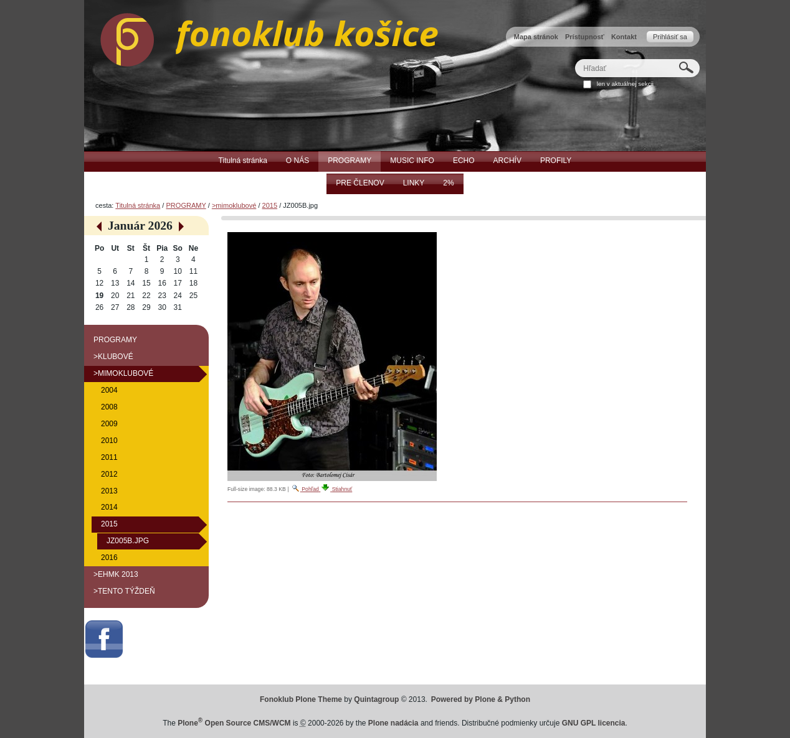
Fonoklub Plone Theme (301, 699)
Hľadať (574, 58)
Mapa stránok (536, 36)
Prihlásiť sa (670, 36)
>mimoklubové (234, 205)
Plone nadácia (393, 723)
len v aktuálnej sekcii (625, 83)
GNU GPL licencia (594, 723)
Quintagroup (376, 699)
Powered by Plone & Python (480, 699)
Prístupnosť (584, 36)
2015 (270, 205)
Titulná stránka (137, 205)
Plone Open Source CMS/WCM (234, 723)
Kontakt (624, 36)
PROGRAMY (186, 205)
